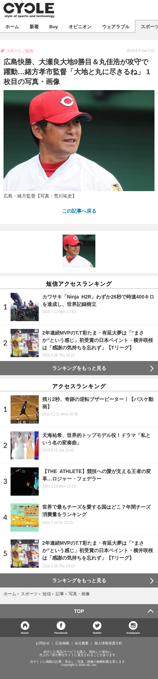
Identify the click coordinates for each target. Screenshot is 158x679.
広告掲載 (62, 643)
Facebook (60, 632)
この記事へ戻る (79, 210)
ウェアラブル (115, 26)
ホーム (12, 26)
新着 (34, 26)
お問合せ (43, 643)
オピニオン (80, 26)
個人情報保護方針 (108, 643)
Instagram (133, 632)
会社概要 (82, 643)
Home (25, 632)
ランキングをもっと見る (79, 368)
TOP (79, 611)
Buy (53, 26)
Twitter (97, 632)
